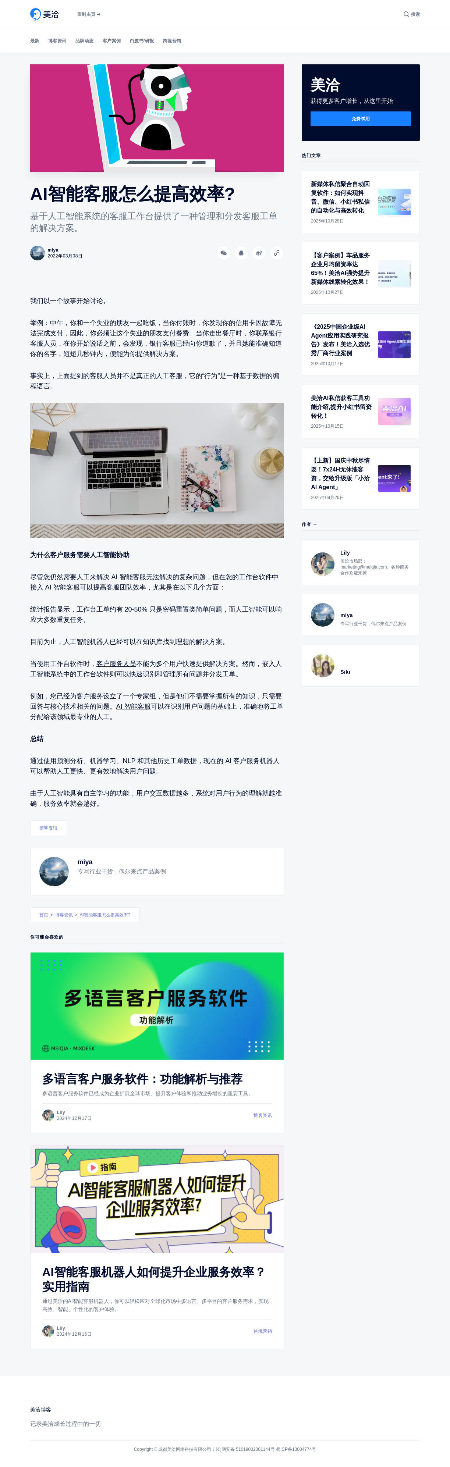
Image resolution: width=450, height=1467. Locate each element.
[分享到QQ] (241, 253)
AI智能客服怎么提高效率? (105, 915)
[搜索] (412, 14)
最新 (34, 40)
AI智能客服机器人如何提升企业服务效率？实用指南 (154, 1279)
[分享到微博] (259, 253)
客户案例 (112, 40)
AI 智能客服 (133, 706)
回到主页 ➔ (89, 14)
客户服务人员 (116, 663)
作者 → (310, 524)
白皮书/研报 (142, 40)
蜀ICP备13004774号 (296, 1449)
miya (85, 862)
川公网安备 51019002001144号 (244, 1449)
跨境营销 (172, 40)
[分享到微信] (223, 253)
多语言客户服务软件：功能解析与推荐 (142, 1079)
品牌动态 (84, 40)
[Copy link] (276, 253)
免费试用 (361, 118)
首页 (43, 915)
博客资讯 (57, 40)
